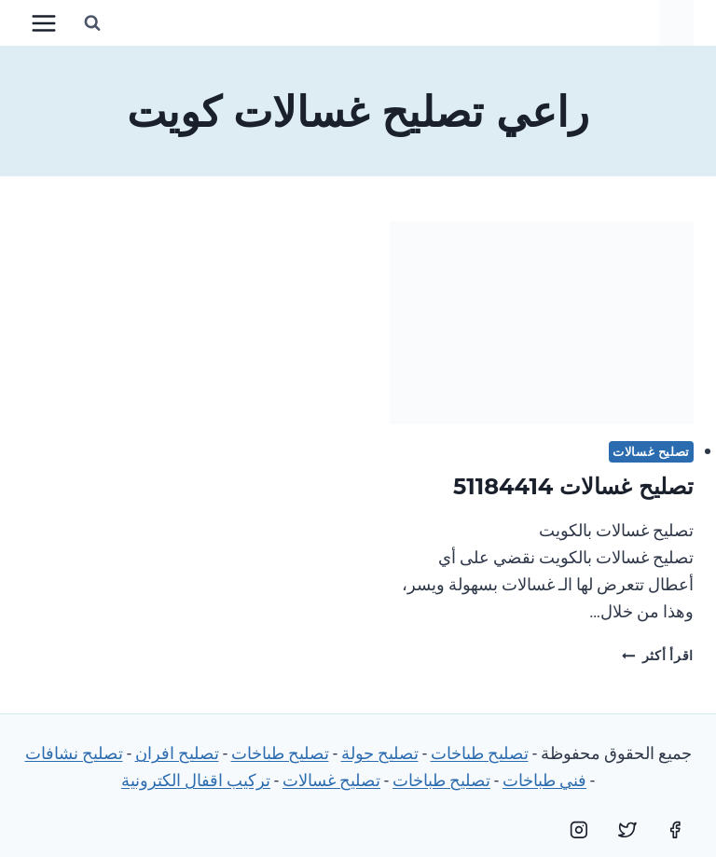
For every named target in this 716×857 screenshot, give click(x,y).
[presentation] (542, 322)
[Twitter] (627, 830)
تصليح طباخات (480, 753)
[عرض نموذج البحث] (92, 23)
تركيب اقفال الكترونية (195, 780)
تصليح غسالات (651, 452)
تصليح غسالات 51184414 (573, 486)
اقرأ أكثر (658, 656)
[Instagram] (579, 830)
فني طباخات (544, 780)
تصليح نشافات (74, 753)
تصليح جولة (380, 753)
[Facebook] (675, 830)
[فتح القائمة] (44, 23)
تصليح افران (177, 753)
